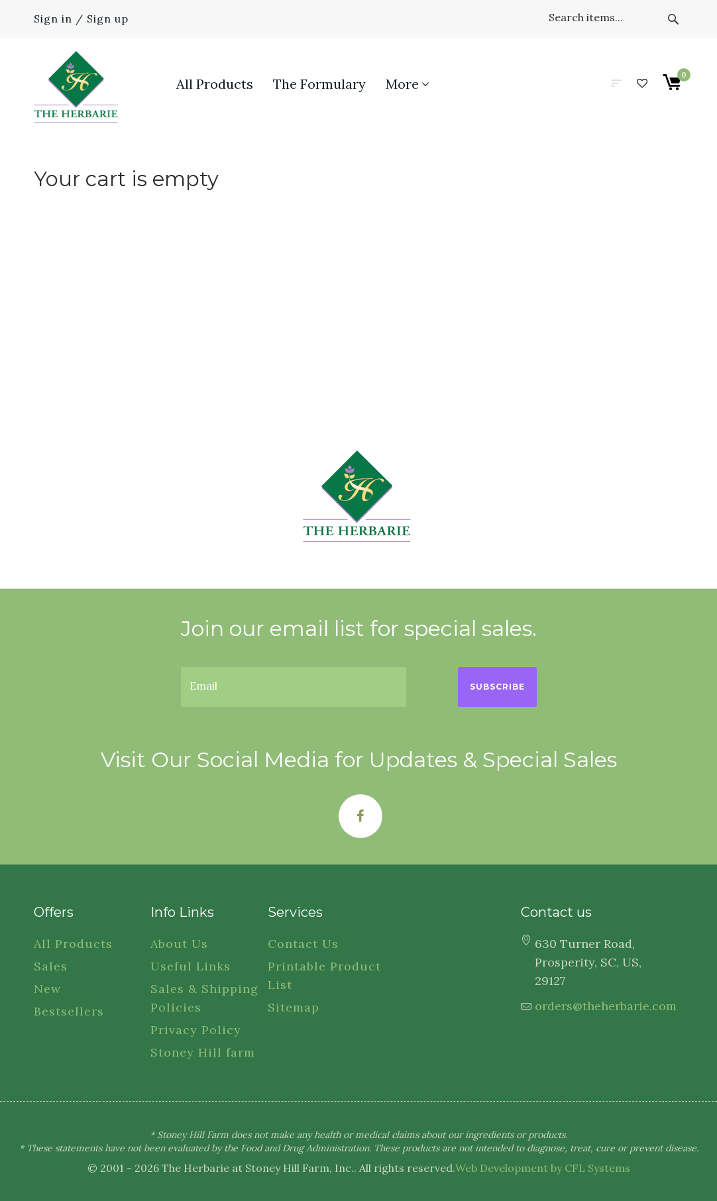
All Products (73, 943)
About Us (179, 943)
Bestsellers (69, 1011)
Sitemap (293, 1007)
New (47, 988)
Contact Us (303, 943)
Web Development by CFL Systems (542, 1168)
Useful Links (190, 966)
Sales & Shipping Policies (204, 998)
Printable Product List (324, 975)
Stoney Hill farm (202, 1052)
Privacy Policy (195, 1029)
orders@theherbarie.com (606, 1006)
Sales (51, 966)
